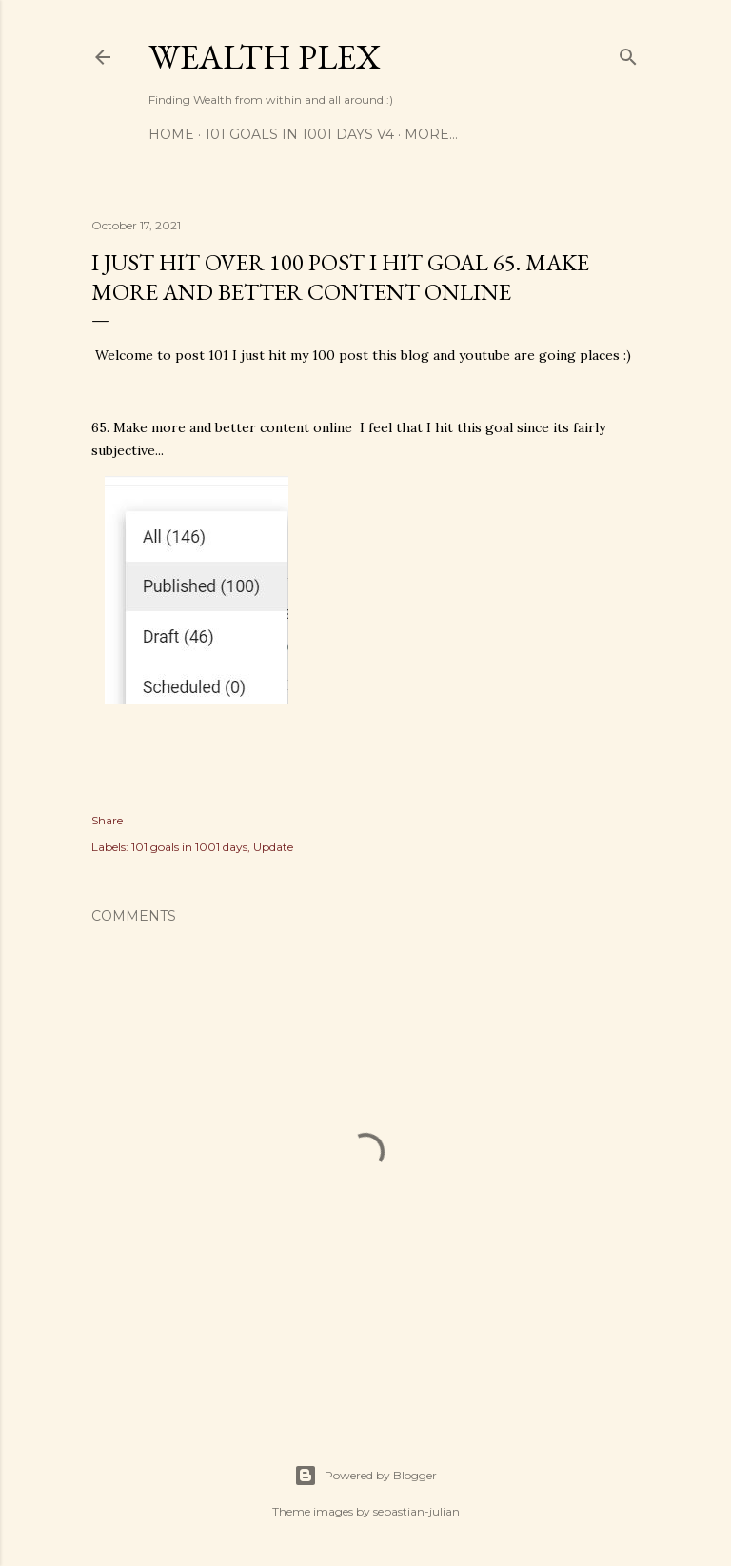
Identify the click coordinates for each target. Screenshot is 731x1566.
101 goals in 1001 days (189, 847)
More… (431, 134)
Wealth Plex (264, 56)
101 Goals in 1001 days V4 (299, 134)
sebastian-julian (416, 1511)
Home (171, 134)
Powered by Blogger (365, 1475)
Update (273, 847)
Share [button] (107, 820)
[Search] (628, 52)
